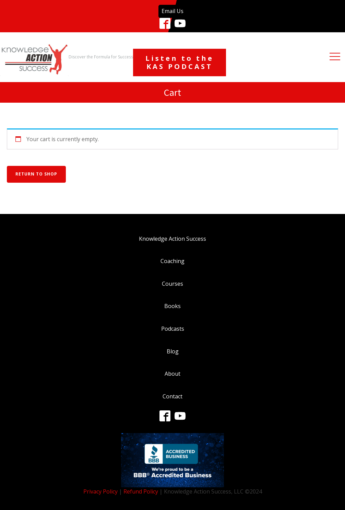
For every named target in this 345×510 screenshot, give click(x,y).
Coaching (172, 261)
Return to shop (36, 174)
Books (172, 306)
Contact (172, 396)
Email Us (172, 11)
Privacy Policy (100, 491)
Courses (172, 283)
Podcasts (172, 328)
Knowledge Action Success (172, 238)
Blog (173, 351)
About (172, 373)
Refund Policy (140, 491)
